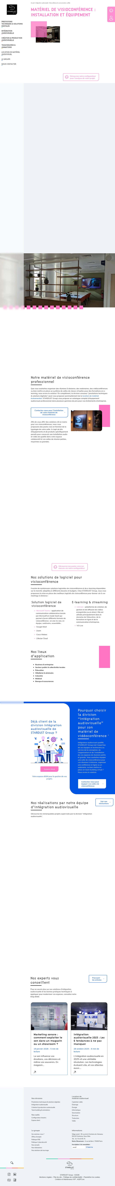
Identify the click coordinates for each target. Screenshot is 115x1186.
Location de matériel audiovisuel (11, 53)
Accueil (32, 3)
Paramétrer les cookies (92, 1177)
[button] (43, 610)
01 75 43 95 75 (80, 1139)
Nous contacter (9, 64)
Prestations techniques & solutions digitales (12, 24)
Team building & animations (8, 46)
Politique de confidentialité (72, 1177)
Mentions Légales (45, 1177)
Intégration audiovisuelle (8, 32)
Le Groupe (6, 59)
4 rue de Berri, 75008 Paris (93, 1141)
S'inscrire (89, 1147)
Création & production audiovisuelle (12, 39)
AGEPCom (80, 1179)
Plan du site (57, 1177)
